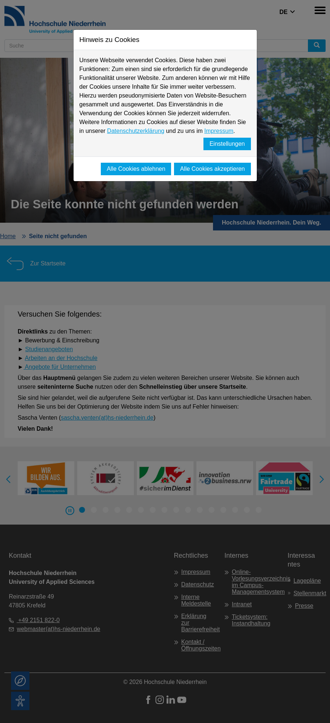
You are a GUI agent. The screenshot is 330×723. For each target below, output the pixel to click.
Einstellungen (227, 144)
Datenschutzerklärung (135, 131)
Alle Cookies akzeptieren (212, 169)
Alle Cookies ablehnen (136, 169)
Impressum (218, 131)
